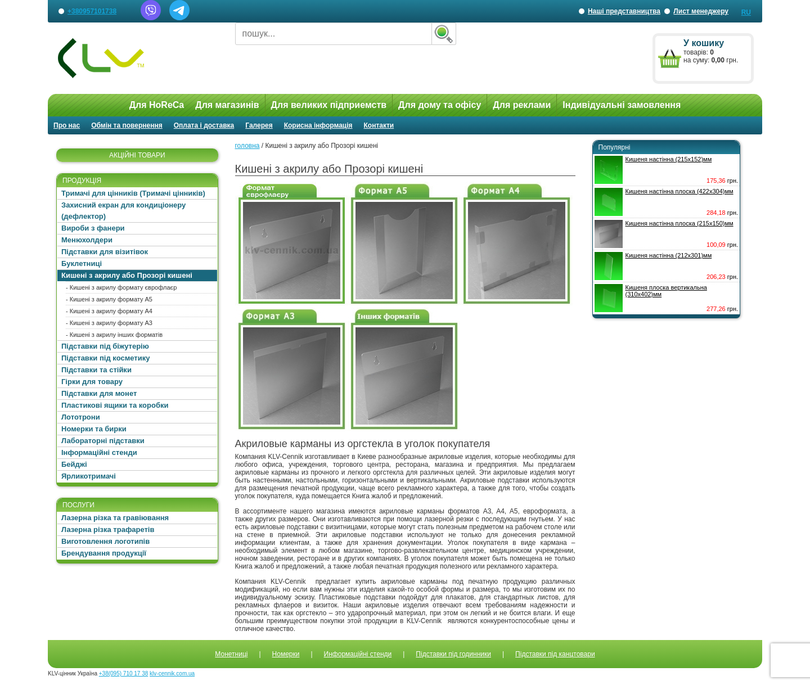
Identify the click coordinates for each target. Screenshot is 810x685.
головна (247, 146)
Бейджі (74, 464)
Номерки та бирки (94, 429)
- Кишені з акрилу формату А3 (109, 322)
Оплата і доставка (204, 125)
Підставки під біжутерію (105, 346)
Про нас (66, 125)
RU (746, 12)
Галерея (258, 125)
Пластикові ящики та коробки (114, 405)
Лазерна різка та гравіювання (115, 517)
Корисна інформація (318, 125)
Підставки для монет (99, 393)
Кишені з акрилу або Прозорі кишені (126, 275)
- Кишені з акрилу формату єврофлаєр (121, 287)
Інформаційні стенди (99, 452)
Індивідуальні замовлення (621, 105)
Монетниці (231, 654)
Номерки (286, 654)
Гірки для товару (92, 381)
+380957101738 (92, 11)
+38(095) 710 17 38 (123, 673)
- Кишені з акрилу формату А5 (109, 299)
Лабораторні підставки (103, 440)
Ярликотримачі (88, 476)
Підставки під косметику (105, 358)
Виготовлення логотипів (105, 541)
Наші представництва (624, 14)
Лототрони (80, 417)
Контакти (379, 125)
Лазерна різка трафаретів (107, 529)
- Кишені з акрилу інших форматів (114, 334)
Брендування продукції (103, 553)
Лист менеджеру (700, 11)
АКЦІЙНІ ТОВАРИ (137, 155)
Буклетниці (81, 263)
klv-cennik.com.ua (172, 673)
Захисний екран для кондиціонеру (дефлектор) (123, 210)
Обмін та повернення (127, 125)
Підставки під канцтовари (555, 654)
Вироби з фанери (93, 228)
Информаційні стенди (358, 654)
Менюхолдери (86, 240)
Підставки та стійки (96, 370)
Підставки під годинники (453, 654)
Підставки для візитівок (104, 251)
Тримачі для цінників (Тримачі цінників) (133, 193)
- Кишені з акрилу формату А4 (109, 311)
